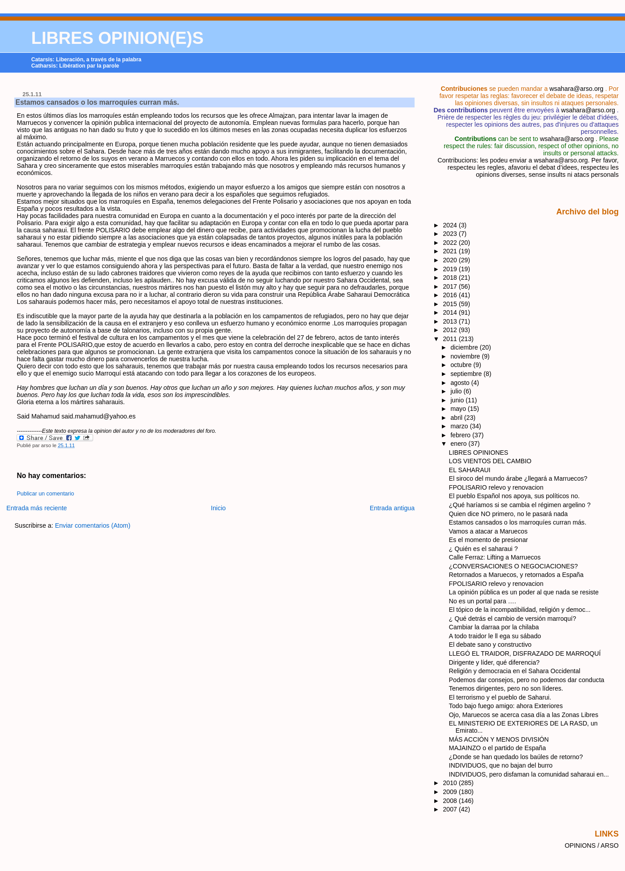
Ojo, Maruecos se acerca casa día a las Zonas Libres (524, 714)
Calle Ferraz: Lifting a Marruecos (495, 557)
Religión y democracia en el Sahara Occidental (515, 671)
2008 (451, 800)
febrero (461, 435)
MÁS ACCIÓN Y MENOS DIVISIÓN (499, 739)
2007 (451, 809)
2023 (451, 233)
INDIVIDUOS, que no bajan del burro (501, 765)
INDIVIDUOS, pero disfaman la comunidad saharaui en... (529, 774)
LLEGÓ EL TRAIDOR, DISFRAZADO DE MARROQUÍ (525, 653)
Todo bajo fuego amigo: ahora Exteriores (506, 705)
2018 (451, 277)
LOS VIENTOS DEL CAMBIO (490, 461)
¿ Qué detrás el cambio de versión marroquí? (512, 618)
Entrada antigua (392, 508)
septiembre (467, 373)
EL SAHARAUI (470, 470)
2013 (451, 321)
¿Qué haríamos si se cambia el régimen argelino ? (520, 504)
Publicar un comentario (45, 494)
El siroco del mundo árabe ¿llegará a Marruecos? (518, 478)
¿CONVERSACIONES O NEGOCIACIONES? (513, 566)
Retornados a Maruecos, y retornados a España (516, 574)
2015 (451, 303)
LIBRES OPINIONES (479, 452)
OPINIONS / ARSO (592, 845)
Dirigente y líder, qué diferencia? (494, 662)
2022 (451, 242)
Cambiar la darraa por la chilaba (494, 627)
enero (459, 443)
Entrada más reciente (36, 508)
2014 (451, 312)
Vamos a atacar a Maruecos (488, 531)
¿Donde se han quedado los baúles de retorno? (516, 756)
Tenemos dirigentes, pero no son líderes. (506, 688)
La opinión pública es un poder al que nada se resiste (524, 592)
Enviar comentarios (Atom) (93, 525)
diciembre (464, 347)
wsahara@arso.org (576, 88)
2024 (451, 225)
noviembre (466, 356)
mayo (459, 408)
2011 (451, 338)
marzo (460, 426)
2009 (451, 791)
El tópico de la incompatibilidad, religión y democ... (520, 609)
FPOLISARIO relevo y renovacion (496, 487)
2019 (451, 269)
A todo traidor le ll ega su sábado (495, 636)
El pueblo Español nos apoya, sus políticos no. (514, 496)
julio (456, 391)
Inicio (218, 508)
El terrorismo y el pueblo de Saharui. (500, 697)
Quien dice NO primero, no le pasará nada (508, 513)
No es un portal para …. (482, 601)
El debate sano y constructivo (490, 644)
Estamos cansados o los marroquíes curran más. (97, 102)
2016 (451, 295)
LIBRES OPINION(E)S (117, 38)
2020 (451, 260)
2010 (451, 782)
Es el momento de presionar (488, 539)
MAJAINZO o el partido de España (497, 747)
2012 (451, 329)
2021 (451, 251)
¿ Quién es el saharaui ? (483, 548)
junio (458, 400)
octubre (461, 364)
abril (457, 417)
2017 (451, 286)
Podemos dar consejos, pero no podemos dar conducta (526, 679)
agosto (460, 382)
